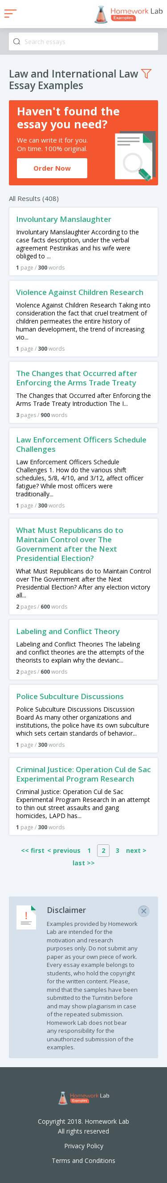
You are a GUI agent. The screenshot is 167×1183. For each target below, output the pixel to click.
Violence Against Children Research (79, 292)
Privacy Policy (83, 1146)
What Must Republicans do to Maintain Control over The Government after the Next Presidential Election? (69, 544)
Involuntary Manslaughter (63, 219)
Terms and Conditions (83, 1160)
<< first (33, 850)
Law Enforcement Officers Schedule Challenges (81, 444)
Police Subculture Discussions (70, 696)
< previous (64, 850)
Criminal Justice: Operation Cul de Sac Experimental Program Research (83, 774)
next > (136, 850)
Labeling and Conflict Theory (68, 631)
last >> (84, 863)
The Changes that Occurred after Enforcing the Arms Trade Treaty (76, 378)
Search (16, 41)
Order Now (52, 168)
